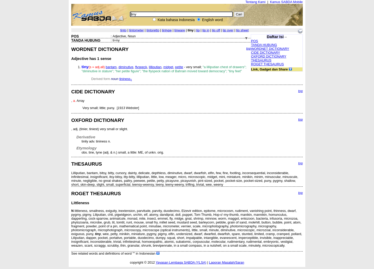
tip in (205, 30)
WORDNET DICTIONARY (270, 49)
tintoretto (152, 30)
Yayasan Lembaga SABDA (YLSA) (181, 262)
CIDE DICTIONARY (265, 53)
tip (198, 30)
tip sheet (242, 30)
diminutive (126, 67)
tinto (123, 30)
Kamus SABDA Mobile (286, 2)
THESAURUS (261, 60)
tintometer (136, 30)
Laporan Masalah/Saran (226, 262)
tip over (228, 30)
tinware (179, 30)
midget (168, 67)
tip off (216, 30)
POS (254, 41)
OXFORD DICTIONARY (268, 56)
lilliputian (155, 67)
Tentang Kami (255, 2)
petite (179, 67)
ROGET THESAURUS (267, 64)
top (248, 48)
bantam (111, 67)
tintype (167, 30)
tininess (125, 79)
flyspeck (141, 67)
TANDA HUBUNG (264, 45)
